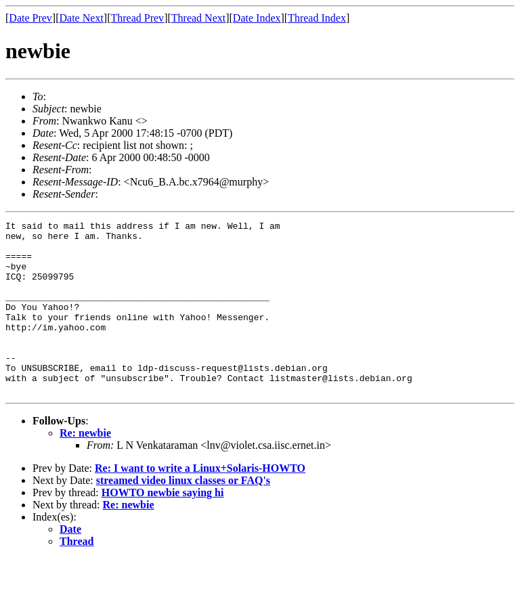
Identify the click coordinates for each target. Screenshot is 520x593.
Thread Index (317, 18)
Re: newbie (85, 467)
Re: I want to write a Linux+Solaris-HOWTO (200, 502)
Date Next (82, 18)
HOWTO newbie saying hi (163, 527)
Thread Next (198, 18)
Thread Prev (137, 18)
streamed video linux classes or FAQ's (183, 515)
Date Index (257, 18)
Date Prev (30, 18)
